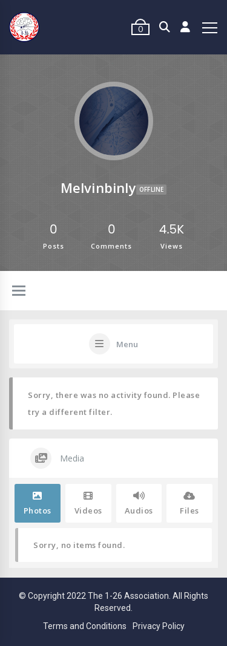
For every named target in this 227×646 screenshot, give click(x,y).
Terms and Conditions (85, 626)
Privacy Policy (159, 626)
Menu (127, 344)
